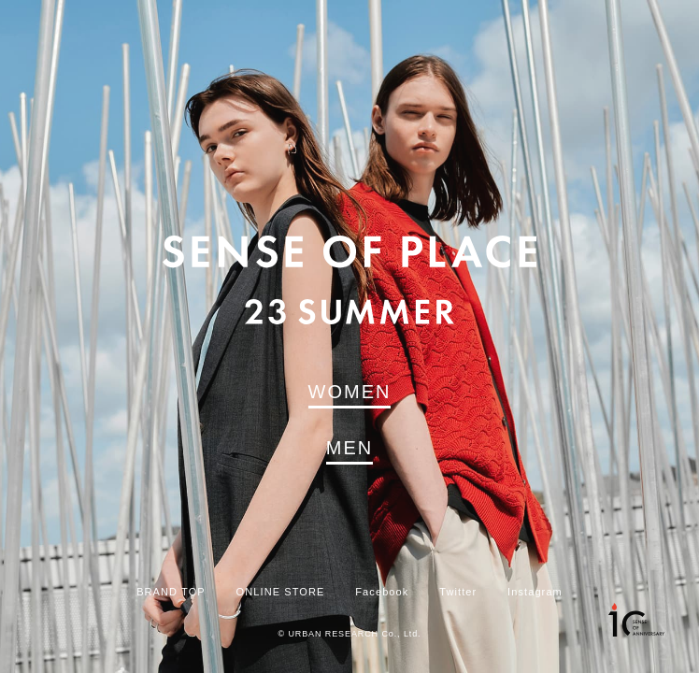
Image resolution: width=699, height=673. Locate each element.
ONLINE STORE (280, 592)
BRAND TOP (171, 592)
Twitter (458, 592)
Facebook (381, 592)
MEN (349, 447)
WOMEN (350, 391)
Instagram (535, 592)
